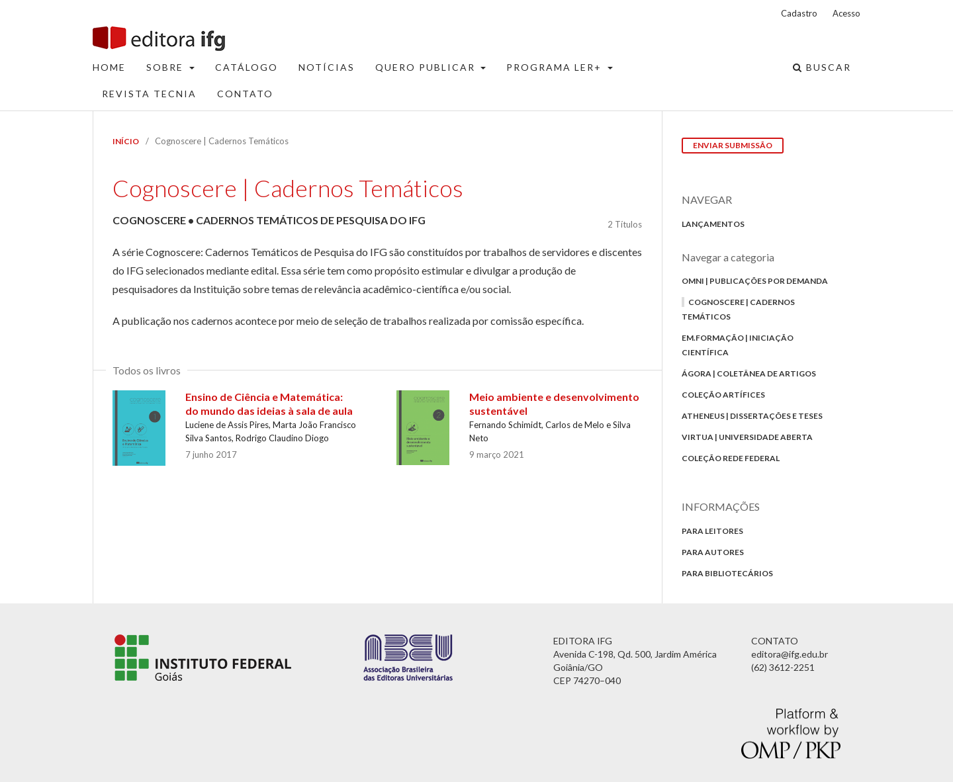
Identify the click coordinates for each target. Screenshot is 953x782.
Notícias (326, 67)
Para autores (713, 552)
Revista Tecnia (149, 93)
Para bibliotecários (727, 573)
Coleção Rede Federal (731, 458)
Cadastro (799, 13)
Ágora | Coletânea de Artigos (749, 373)
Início (126, 141)
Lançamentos (713, 224)
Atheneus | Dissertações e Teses (752, 416)
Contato (245, 93)
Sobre (166, 67)
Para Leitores (712, 531)
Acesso (846, 13)
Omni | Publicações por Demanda (755, 281)
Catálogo (246, 67)
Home (109, 67)
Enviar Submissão (732, 145)
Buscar (822, 67)
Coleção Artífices (723, 395)
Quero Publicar (426, 67)
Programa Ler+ (555, 67)
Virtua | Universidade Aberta (747, 437)
